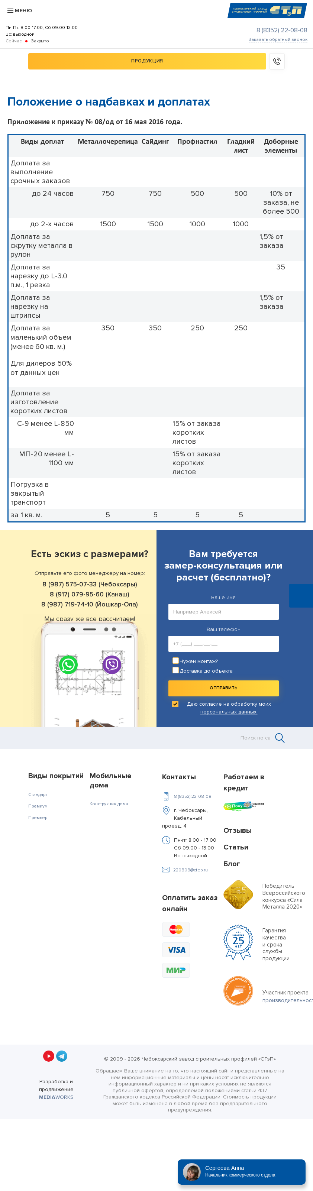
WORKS (56, 1097)
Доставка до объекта (206, 671)
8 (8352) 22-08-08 (281, 30)
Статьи (235, 847)
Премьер (37, 818)
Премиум (38, 806)
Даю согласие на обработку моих (229, 708)
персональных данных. (229, 712)
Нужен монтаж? (199, 661)
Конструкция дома (109, 804)
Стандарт (37, 794)
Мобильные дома (111, 780)
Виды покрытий (56, 775)
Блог (231, 864)
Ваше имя (223, 597)
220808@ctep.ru (190, 870)
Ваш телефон (224, 629)
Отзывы (237, 830)
